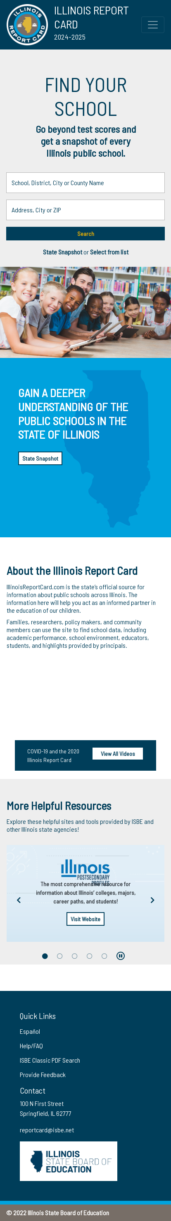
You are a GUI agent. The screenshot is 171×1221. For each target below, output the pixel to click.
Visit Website (85, 918)
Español (30, 1031)
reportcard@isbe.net (47, 1130)
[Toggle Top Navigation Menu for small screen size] (152, 24)
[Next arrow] (152, 900)
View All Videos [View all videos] (118, 753)
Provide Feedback (43, 1074)
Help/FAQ (31, 1045)
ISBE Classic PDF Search (50, 1060)
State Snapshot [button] (63, 252)
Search (85, 233)
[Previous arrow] (18, 900)
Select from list (109, 252)
